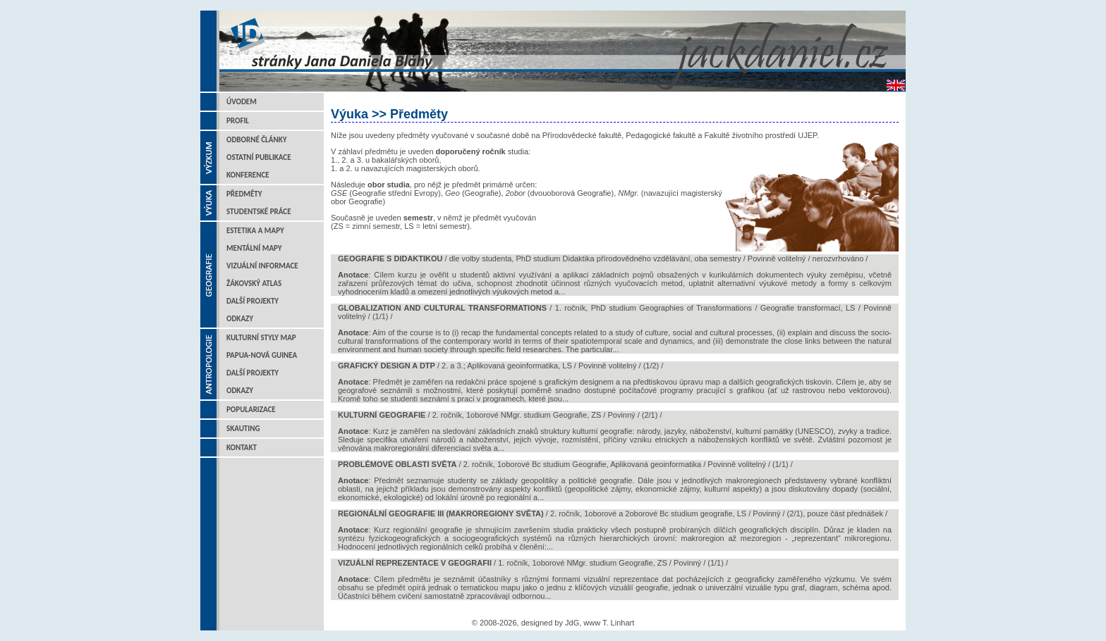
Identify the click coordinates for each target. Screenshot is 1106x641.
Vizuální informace (262, 265)
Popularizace (251, 409)
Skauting (243, 428)
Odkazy (239, 318)
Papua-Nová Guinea (261, 355)
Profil (237, 120)
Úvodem (241, 101)
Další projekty (252, 301)
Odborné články (256, 139)
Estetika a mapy (255, 230)
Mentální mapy (254, 248)
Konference (247, 175)
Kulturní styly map (261, 337)
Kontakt (241, 447)
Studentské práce (258, 211)
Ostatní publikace (258, 157)
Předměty (244, 194)
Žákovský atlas (253, 283)
